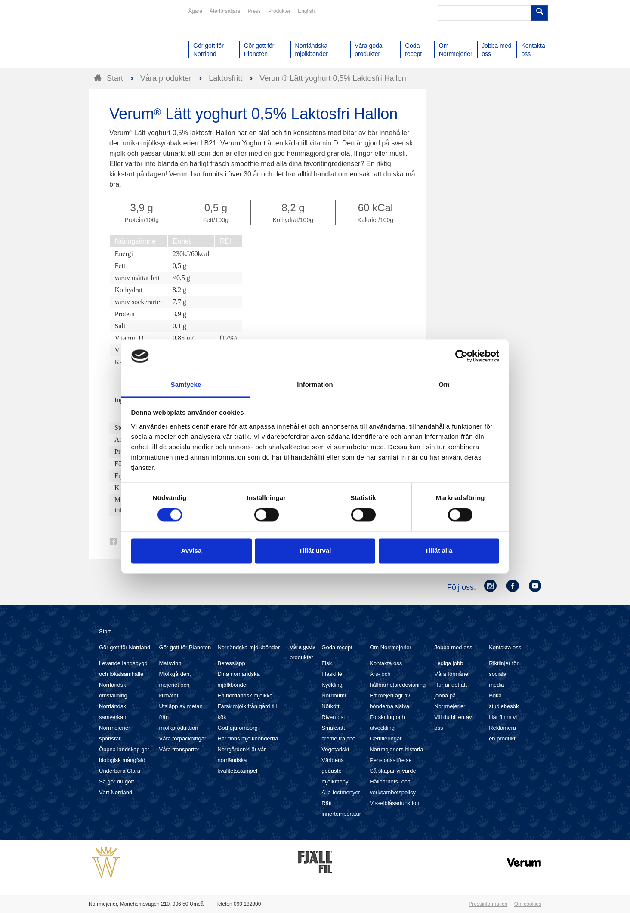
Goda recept (336, 647)
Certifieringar (385, 738)
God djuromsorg (237, 728)
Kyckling (331, 685)
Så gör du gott (116, 781)
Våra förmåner (452, 674)
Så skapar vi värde (393, 771)
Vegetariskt (335, 749)
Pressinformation (488, 904)
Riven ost (333, 717)
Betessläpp (231, 663)
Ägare (195, 11)
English (306, 11)
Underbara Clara (119, 771)
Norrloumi (333, 695)
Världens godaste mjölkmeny (334, 771)
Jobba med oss (453, 647)
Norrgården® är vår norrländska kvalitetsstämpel (241, 760)
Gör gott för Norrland (124, 647)
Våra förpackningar (183, 738)
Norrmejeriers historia (396, 749)
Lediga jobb (448, 663)
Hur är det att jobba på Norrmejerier (450, 695)
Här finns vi (503, 717)
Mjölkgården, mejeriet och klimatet (175, 685)
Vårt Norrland (115, 792)
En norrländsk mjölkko (244, 695)
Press (254, 11)
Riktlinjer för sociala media (504, 674)
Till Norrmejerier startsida (121, 38)
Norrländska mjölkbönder (248, 647)
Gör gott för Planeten (185, 647)
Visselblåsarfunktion (394, 803)
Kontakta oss (386, 663)
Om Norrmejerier (390, 647)
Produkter (279, 11)
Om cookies (527, 904)
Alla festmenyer (340, 792)
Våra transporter (179, 749)
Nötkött (330, 706)
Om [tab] (444, 384)
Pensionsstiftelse (391, 760)
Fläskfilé (331, 674)
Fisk (326, 663)
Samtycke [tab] (186, 384)
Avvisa (191, 550)
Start (105, 631)
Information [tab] (315, 384)
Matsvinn (170, 663)
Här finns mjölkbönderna (247, 738)
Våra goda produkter (302, 652)
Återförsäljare (225, 11)
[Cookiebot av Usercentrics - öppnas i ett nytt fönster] (461, 356)
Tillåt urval (315, 550)
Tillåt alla (439, 550)
